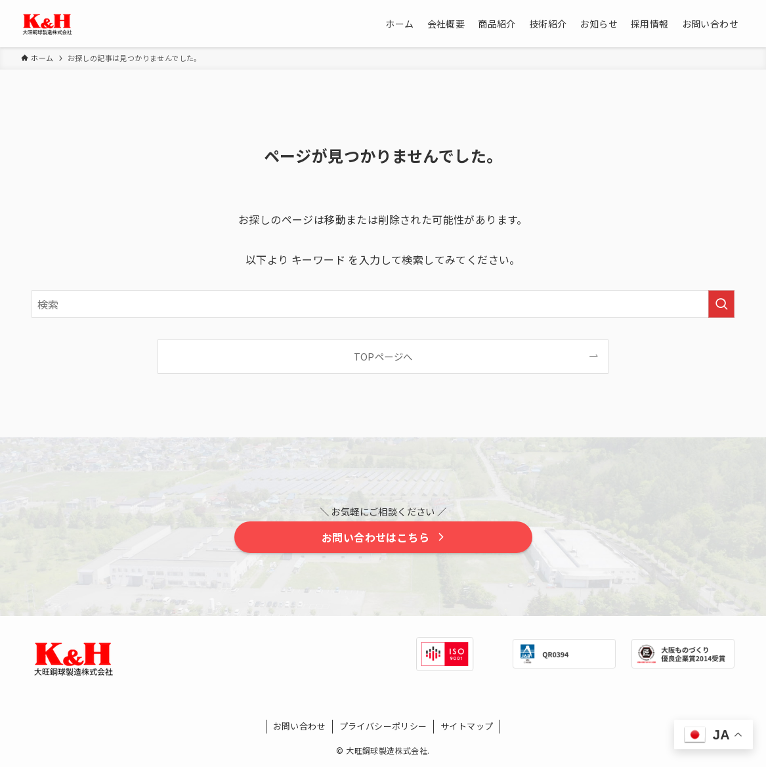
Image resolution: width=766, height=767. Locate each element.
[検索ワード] (383, 304)
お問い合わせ (299, 726)
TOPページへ (383, 356)
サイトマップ (466, 726)
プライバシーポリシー (383, 726)
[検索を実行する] (721, 304)
